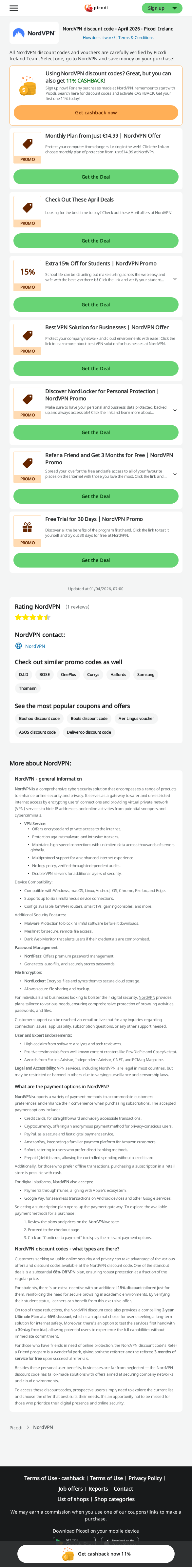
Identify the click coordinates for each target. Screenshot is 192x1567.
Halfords (118, 674)
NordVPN (35, 646)
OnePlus (68, 674)
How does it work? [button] (99, 37)
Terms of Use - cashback (54, 1478)
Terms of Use (106, 1478)
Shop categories (114, 1499)
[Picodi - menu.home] (96, 8)
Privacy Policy (145, 1478)
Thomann (27, 688)
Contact (123, 1488)
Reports (98, 1488)
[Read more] (175, 278)
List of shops (73, 1499)
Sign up (156, 8)
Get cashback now (96, 112)
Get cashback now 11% (96, 1554)
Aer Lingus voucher (136, 718)
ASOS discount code (37, 732)
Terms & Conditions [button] (136, 37)
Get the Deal (96, 177)
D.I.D (23, 674)
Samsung (145, 674)
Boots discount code (89, 718)
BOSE (44, 674)
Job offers (71, 1488)
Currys (93, 674)
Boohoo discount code (39, 718)
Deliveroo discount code (89, 732)
